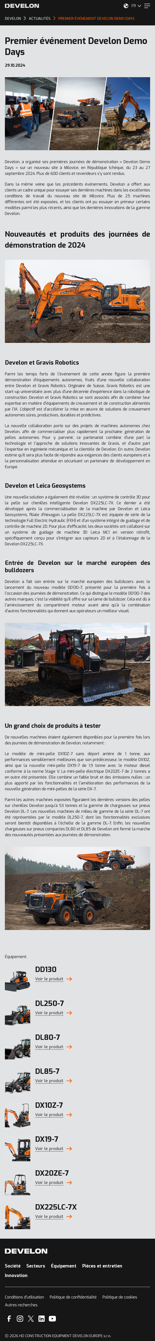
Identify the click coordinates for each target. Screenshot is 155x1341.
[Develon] (22, 6)
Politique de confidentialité (73, 1297)
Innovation (16, 1275)
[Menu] (147, 6)
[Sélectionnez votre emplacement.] (126, 6)
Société (13, 1266)
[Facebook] (9, 1318)
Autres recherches (21, 1305)
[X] (31, 1318)
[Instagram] (20, 1318)
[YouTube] (52, 1318)
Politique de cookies (120, 1297)
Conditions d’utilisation (24, 1297)
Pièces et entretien (102, 1266)
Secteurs (35, 1266)
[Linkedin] (41, 1318)
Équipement (63, 1266)
